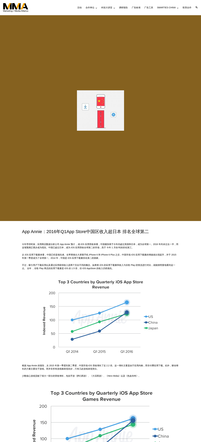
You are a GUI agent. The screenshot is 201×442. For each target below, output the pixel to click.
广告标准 (136, 7)
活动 (79, 7)
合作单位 (90, 7)
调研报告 (123, 7)
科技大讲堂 (106, 7)
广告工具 (148, 7)
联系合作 (187, 7)
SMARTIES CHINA (166, 7)
